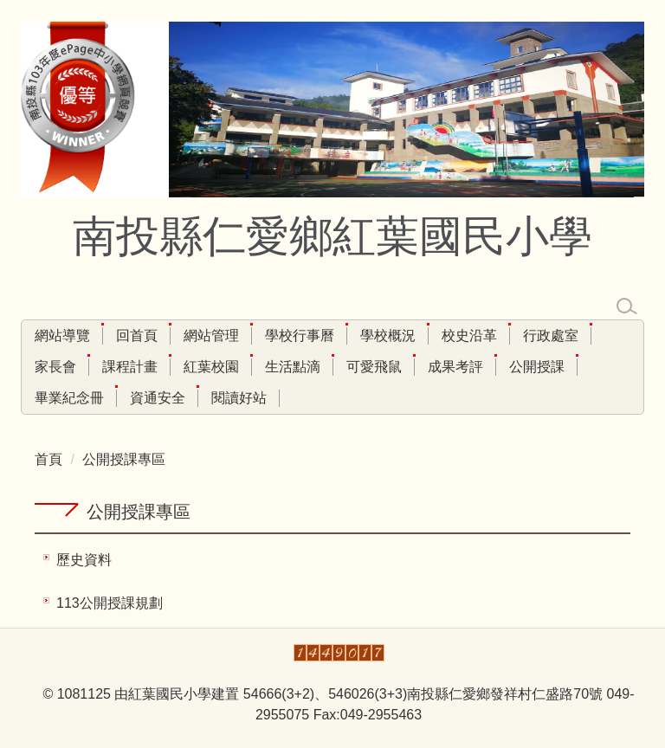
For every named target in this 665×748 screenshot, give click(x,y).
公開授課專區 (123, 459)
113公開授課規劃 (109, 603)
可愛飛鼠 (374, 366)
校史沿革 (469, 335)
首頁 (48, 459)
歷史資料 (84, 559)
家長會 (55, 366)
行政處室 (550, 335)
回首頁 (137, 335)
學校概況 (388, 335)
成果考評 (455, 366)
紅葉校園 (211, 366)
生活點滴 (292, 366)
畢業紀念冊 (69, 397)
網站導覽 (62, 335)
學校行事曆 (299, 335)
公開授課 (537, 366)
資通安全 (157, 397)
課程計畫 (130, 366)
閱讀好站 (239, 397)
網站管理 (211, 335)
